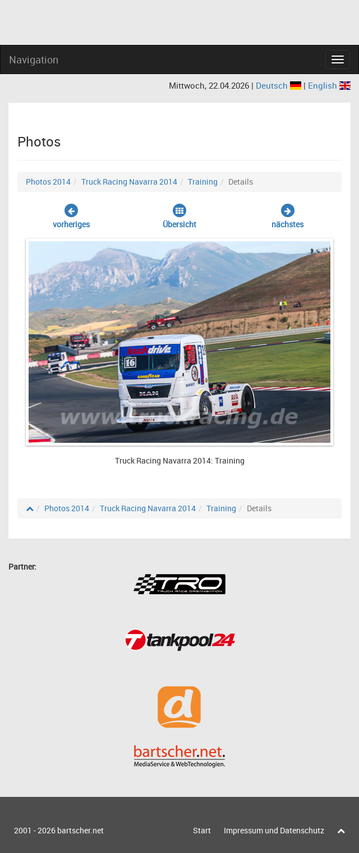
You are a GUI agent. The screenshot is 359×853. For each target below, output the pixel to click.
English (329, 85)
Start (202, 830)
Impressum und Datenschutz (274, 830)
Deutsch (279, 85)
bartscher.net (80, 830)
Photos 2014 (48, 181)
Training (203, 181)
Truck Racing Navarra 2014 (129, 181)
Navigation (33, 59)
